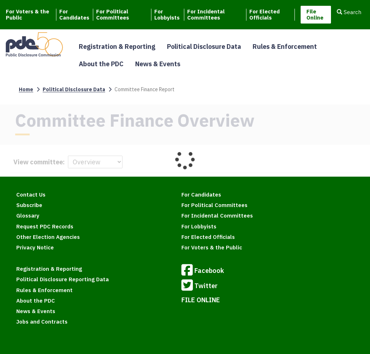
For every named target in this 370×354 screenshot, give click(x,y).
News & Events (157, 64)
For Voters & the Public (27, 15)
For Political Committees (112, 15)
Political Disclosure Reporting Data (62, 279)
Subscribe (29, 205)
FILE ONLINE (200, 300)
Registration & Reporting (117, 46)
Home (26, 89)
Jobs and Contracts (42, 321)
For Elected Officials (264, 15)
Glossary (27, 215)
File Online (314, 14)
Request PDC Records (44, 226)
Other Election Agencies (48, 236)
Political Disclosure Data (204, 46)
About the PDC (101, 64)
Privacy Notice (35, 247)
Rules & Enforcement (285, 46)
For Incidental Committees (206, 15)
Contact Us (31, 194)
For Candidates (74, 15)
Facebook (202, 271)
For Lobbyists (167, 15)
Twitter (199, 286)
